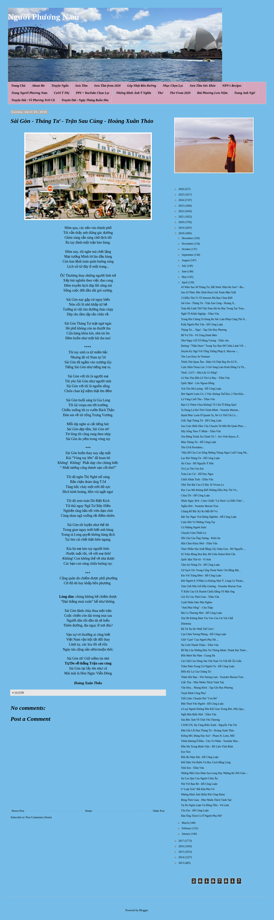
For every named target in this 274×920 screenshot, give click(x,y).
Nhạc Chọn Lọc (173, 85)
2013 (181, 862)
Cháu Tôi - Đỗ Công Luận (195, 495)
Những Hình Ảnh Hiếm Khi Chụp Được (203, 794)
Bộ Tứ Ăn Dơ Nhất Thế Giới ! (197, 628)
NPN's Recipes (231, 85)
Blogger (143, 910)
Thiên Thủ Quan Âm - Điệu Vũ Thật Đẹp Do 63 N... (210, 361)
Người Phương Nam (43, 16)
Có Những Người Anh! (193, 527)
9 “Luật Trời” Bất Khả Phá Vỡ (198, 789)
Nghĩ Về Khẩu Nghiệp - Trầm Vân (200, 313)
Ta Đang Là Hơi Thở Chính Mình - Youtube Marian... (210, 410)
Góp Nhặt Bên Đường (141, 85)
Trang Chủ (18, 85)
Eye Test (185, 751)
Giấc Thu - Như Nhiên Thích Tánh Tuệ (202, 682)
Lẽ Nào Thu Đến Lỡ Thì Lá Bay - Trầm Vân (205, 377)
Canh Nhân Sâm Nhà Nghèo (196, 602)
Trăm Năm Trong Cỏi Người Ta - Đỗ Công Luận (207, 666)
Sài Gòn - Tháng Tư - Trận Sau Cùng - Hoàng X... (208, 303)
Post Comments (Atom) (39, 817)
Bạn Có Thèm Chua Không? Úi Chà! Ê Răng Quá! (209, 404)
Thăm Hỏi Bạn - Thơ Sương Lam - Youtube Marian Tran (212, 677)
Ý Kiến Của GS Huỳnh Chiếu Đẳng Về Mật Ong (208, 591)
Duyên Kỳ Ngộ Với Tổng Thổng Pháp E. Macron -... (210, 351)
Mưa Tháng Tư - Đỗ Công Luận (198, 442)
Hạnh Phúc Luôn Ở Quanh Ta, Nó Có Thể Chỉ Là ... (209, 415)
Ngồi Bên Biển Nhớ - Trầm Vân (198, 714)
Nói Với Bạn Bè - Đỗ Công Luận (199, 783)
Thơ (160, 93)
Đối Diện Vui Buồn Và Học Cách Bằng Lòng (206, 762)
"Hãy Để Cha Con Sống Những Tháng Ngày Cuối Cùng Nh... (215, 452)
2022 (181, 211)
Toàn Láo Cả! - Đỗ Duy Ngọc (197, 474)
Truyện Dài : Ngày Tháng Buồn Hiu (84, 100)
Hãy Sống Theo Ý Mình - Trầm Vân (201, 431)
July (184, 265)
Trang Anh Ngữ (244, 93)
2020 (181, 222)
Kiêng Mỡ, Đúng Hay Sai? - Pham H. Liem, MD (207, 735)
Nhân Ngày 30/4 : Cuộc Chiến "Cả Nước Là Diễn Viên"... (212, 500)
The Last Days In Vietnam (195, 356)
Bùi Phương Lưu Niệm (212, 93)
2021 (181, 216)
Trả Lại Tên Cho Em (192, 468)
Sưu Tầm (81, 85)
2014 (181, 857)
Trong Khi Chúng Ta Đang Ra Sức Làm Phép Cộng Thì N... (214, 319)
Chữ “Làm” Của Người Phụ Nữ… (199, 639)
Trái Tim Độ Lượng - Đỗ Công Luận (201, 388)
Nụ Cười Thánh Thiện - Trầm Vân (199, 645)
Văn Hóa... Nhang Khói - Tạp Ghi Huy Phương (207, 687)
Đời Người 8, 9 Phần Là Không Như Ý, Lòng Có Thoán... (213, 580)
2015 (181, 851)
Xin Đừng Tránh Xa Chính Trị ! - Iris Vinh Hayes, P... (210, 436)
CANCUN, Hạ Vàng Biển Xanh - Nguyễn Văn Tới (209, 725)
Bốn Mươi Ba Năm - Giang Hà (198, 655)
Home (88, 810)
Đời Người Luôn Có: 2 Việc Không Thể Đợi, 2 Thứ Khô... (213, 393)
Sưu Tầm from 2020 (107, 85)
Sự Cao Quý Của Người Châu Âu (199, 778)
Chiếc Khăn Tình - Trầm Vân (197, 479)
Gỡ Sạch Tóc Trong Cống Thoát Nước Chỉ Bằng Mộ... (211, 570)
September (188, 254)
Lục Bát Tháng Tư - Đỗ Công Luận (200, 458)
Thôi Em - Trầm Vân (192, 767)
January (186, 833)
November (188, 243)
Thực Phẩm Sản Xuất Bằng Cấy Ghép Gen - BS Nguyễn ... (213, 548)
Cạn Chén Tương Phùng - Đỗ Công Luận (203, 634)
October (186, 249)
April (185, 282)
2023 (181, 205)
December (188, 238)
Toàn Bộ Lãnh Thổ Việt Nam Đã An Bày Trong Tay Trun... (213, 308)
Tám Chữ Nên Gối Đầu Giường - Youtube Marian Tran (211, 586)
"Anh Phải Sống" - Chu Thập (197, 607)
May (184, 276)
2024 (181, 200)
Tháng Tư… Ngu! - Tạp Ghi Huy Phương (204, 329)
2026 (181, 189)
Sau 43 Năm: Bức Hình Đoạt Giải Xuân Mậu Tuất (208, 292)
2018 (181, 233)
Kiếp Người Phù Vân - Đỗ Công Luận (202, 324)
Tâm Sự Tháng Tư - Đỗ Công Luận (200, 564)
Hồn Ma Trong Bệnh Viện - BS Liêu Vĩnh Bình (207, 746)
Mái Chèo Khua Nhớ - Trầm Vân (199, 543)
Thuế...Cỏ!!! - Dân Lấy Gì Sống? (199, 372)
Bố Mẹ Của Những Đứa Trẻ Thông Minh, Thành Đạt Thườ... (214, 650)
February (187, 828)
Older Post (159, 810)
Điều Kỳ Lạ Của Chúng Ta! (196, 671)
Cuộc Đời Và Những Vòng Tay (198, 522)
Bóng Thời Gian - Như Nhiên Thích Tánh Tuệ (206, 799)
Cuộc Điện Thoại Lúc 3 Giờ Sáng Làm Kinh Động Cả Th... (213, 367)
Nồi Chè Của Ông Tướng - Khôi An (200, 538)
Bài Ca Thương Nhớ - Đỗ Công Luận (201, 612)
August (186, 260)
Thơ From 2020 (180, 93)
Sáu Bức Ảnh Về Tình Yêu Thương (200, 719)
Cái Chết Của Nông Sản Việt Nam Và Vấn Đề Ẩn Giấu (211, 661)
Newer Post (18, 810)
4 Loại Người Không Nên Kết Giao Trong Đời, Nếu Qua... (213, 709)
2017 (181, 840)
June (184, 271)
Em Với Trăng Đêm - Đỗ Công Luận (201, 575)
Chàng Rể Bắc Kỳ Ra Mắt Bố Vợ (199, 511)
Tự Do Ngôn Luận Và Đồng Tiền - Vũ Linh (205, 805)
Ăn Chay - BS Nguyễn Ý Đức (197, 463)
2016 (181, 846)
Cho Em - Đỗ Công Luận (195, 810)
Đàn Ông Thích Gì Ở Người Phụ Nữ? (201, 815)
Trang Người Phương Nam (29, 93)
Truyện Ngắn (60, 85)
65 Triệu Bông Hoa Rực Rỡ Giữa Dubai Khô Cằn (208, 554)
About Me (38, 85)
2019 (181, 227)
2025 (181, 194)
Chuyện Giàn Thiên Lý (193, 532)
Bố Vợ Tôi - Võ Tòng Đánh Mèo (199, 335)
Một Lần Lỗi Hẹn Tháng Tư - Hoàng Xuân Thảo (207, 730)
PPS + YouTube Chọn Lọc (93, 93)
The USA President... (192, 447)
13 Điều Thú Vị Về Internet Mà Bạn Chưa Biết (207, 297)
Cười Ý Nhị (61, 93)
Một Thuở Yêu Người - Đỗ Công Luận (202, 703)
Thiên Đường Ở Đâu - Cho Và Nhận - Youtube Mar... (210, 741)
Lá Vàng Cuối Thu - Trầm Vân (198, 399)
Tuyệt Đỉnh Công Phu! (193, 693)
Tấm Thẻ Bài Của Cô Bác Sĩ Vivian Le (202, 484)
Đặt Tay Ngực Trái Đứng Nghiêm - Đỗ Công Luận (208, 516)
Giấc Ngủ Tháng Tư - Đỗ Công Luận (201, 420)
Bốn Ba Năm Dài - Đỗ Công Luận (199, 757)
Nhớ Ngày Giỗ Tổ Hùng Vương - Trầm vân (205, 340)
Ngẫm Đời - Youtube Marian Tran (199, 506)
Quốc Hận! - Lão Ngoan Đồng (197, 383)
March (185, 822)
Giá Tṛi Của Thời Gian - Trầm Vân (200, 596)
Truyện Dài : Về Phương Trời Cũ (33, 100)
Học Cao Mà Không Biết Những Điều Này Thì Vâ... (209, 490)
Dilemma (186, 623)
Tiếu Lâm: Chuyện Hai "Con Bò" (199, 698)
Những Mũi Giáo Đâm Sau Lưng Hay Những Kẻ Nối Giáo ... (214, 773)
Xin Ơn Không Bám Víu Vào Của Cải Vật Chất (207, 618)
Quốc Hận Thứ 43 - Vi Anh (196, 559)
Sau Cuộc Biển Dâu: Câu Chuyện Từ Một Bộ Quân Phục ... (213, 426)
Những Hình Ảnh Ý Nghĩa (133, 93)
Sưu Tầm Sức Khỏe (203, 85)
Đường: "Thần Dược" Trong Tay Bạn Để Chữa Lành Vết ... (213, 345)
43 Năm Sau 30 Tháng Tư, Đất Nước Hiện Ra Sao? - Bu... (213, 287)
